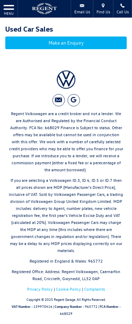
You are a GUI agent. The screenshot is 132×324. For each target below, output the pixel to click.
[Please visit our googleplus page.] (74, 100)
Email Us (82, 9)
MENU (9, 10)
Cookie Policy (68, 289)
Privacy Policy (40, 289)
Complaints (94, 289)
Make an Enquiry (66, 42)
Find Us (103, 9)
